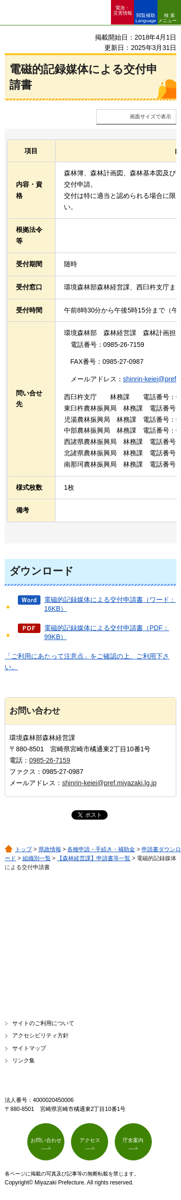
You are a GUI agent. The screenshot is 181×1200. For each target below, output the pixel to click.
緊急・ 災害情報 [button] (122, 10)
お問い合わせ (46, 1140)
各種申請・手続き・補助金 (101, 849)
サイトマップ (29, 1048)
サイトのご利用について (43, 1023)
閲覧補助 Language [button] (145, 18)
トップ (23, 849)
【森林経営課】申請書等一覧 (93, 858)
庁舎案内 (133, 1140)
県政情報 (50, 849)
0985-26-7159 (49, 760)
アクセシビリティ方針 (40, 1035)
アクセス (89, 1140)
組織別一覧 (37, 858)
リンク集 (23, 1060)
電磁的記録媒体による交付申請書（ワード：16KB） (110, 604)
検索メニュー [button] (167, 18)
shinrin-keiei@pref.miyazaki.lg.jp (109, 783)
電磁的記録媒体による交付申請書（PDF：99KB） (106, 632)
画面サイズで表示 (150, 116)
